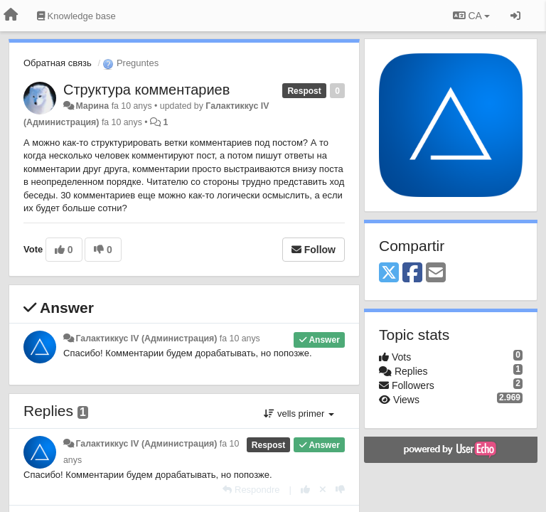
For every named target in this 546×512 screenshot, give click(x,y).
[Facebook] (412, 273)
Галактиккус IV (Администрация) (146, 338)
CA (471, 15)
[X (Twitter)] (389, 273)
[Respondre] (251, 489)
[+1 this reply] (305, 489)
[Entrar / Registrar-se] (515, 16)
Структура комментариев (146, 89)
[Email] (436, 273)
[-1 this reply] (340, 489)
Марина (92, 106)
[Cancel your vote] (322, 489)
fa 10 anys (240, 338)
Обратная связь (57, 63)
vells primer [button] (299, 413)
